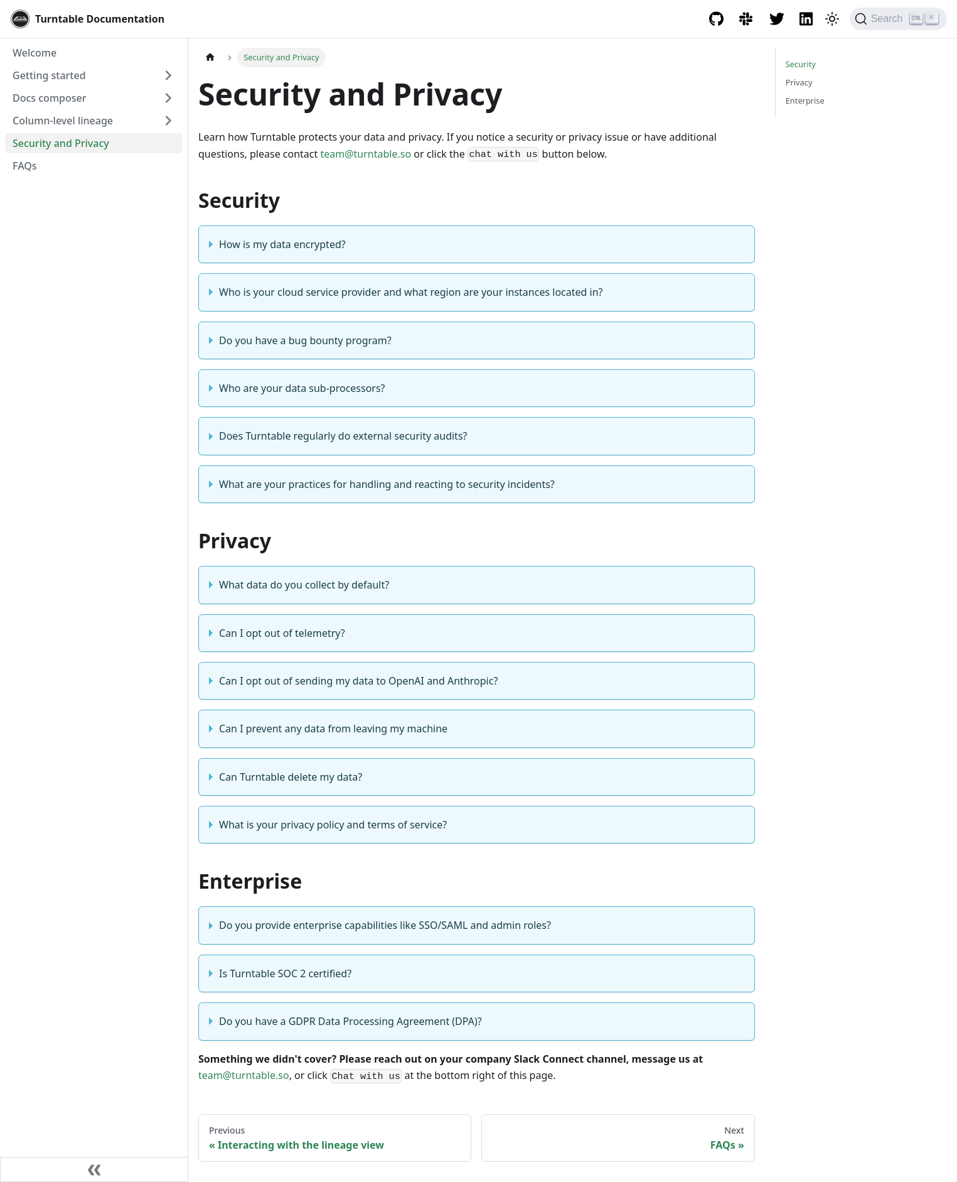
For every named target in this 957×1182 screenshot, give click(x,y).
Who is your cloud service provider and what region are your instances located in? (411, 292)
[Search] (898, 19)
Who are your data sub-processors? (302, 388)
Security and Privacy (61, 143)
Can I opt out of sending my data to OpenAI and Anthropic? (358, 681)
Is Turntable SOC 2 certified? (285, 973)
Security (801, 64)
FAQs (25, 166)
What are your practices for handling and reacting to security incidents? (387, 484)
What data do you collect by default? (304, 585)
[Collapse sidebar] (94, 1169)
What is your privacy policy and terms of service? (333, 825)
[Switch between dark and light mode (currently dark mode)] (832, 19)
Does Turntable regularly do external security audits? (343, 436)
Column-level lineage (63, 120)
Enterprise (805, 100)
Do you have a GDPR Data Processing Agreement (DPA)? (350, 1021)
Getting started (49, 75)
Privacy (799, 82)
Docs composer (49, 98)
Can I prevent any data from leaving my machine (333, 728)
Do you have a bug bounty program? (305, 340)
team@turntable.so (365, 154)
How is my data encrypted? (282, 244)
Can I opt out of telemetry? (282, 633)
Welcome (34, 53)
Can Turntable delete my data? (290, 777)
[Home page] (210, 57)
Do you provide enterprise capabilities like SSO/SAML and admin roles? (385, 925)
